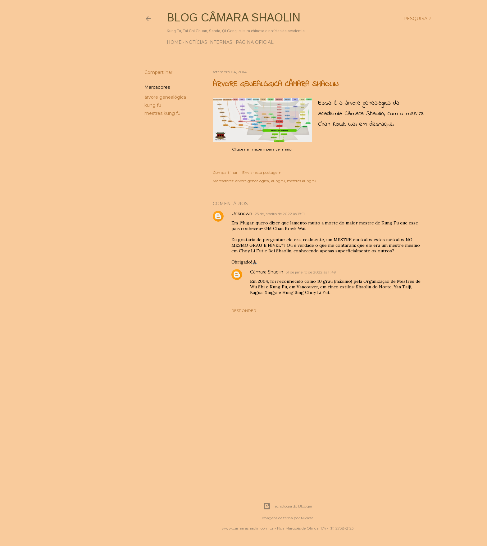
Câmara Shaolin (266, 272)
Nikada (307, 518)
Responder (243, 310)
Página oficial (255, 42)
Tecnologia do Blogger (287, 506)
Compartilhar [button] (158, 72)
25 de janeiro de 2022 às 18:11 (280, 213)
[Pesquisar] (417, 18)
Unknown (241, 213)
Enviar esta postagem (261, 172)
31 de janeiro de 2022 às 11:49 (311, 272)
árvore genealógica (165, 97)
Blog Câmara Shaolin (233, 17)
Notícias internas (208, 42)
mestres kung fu (162, 113)
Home (174, 42)
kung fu (152, 105)
